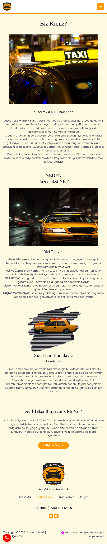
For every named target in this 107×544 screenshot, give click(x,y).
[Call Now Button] (7, 538)
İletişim (84, 497)
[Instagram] (56, 516)
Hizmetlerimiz (65, 497)
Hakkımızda (44, 497)
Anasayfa (24, 497)
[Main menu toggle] (100, 6)
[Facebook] (51, 516)
